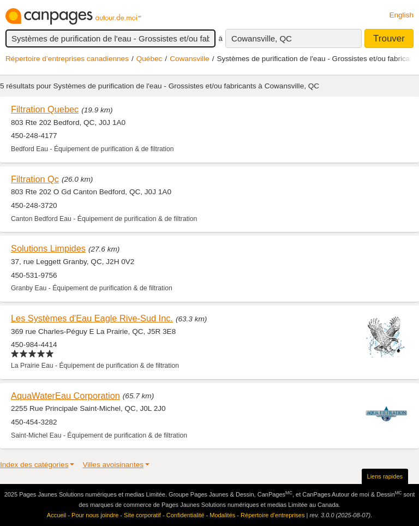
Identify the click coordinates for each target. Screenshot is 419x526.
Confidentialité (185, 515)
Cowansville (190, 59)
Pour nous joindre (94, 515)
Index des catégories (34, 465)
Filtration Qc (35, 179)
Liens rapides (385, 476)
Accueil (56, 515)
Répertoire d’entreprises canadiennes (67, 59)
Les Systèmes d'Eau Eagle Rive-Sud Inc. (92, 318)
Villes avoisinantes (112, 465)
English (401, 15)
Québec (149, 59)
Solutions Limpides (48, 248)
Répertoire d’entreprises (272, 515)
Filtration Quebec (45, 109)
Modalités (222, 515)
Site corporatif (142, 515)
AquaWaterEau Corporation (65, 396)
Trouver (389, 38)
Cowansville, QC (261, 38)
